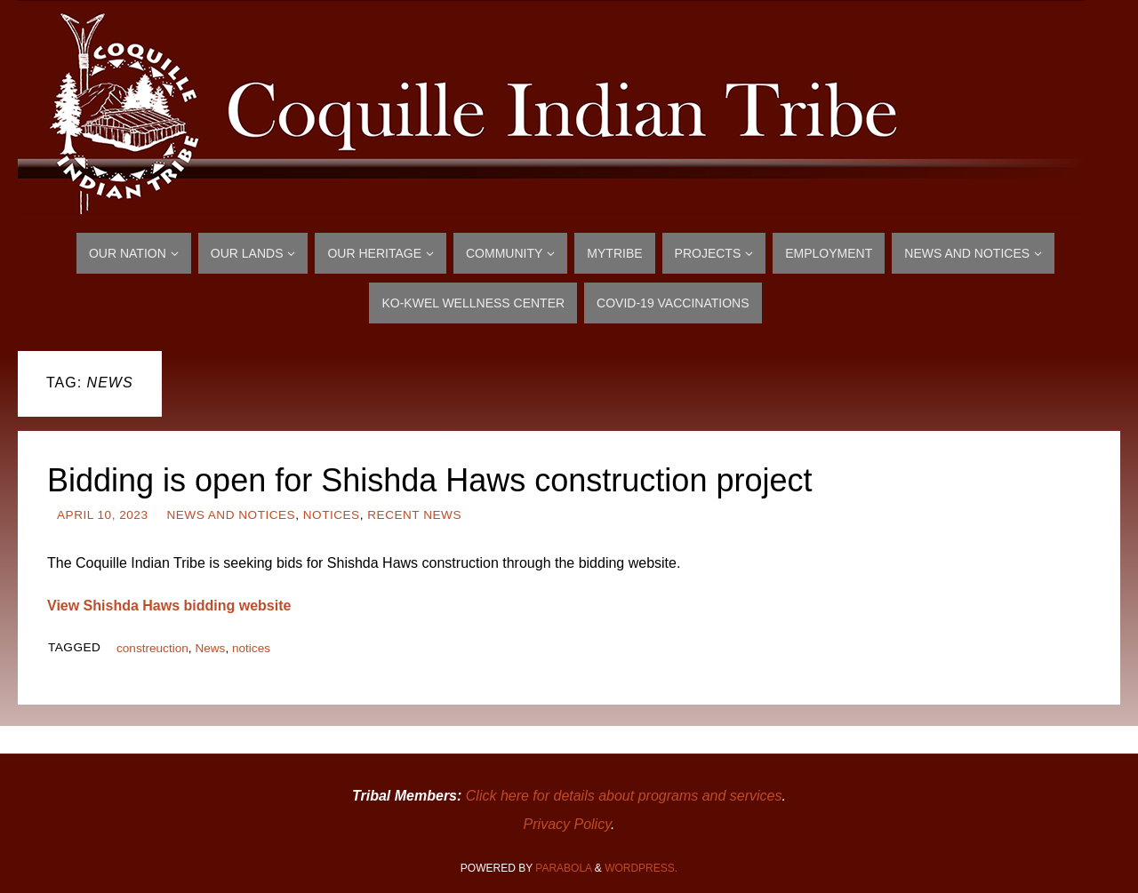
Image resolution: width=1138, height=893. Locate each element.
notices (251, 648)
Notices (331, 515)
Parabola (563, 868)
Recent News (414, 515)
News (210, 648)
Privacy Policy (567, 824)
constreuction (152, 648)
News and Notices (230, 515)
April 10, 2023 (102, 515)
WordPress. (641, 868)
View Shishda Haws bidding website (169, 605)
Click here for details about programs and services (624, 795)
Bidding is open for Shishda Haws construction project (429, 480)
